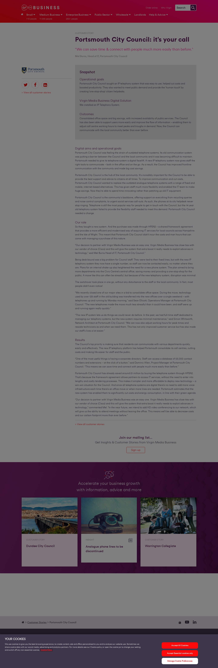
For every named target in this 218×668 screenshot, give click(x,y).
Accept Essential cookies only (180, 654)
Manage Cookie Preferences (179, 661)
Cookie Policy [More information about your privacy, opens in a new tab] (46, 650)
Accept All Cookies (179, 646)
